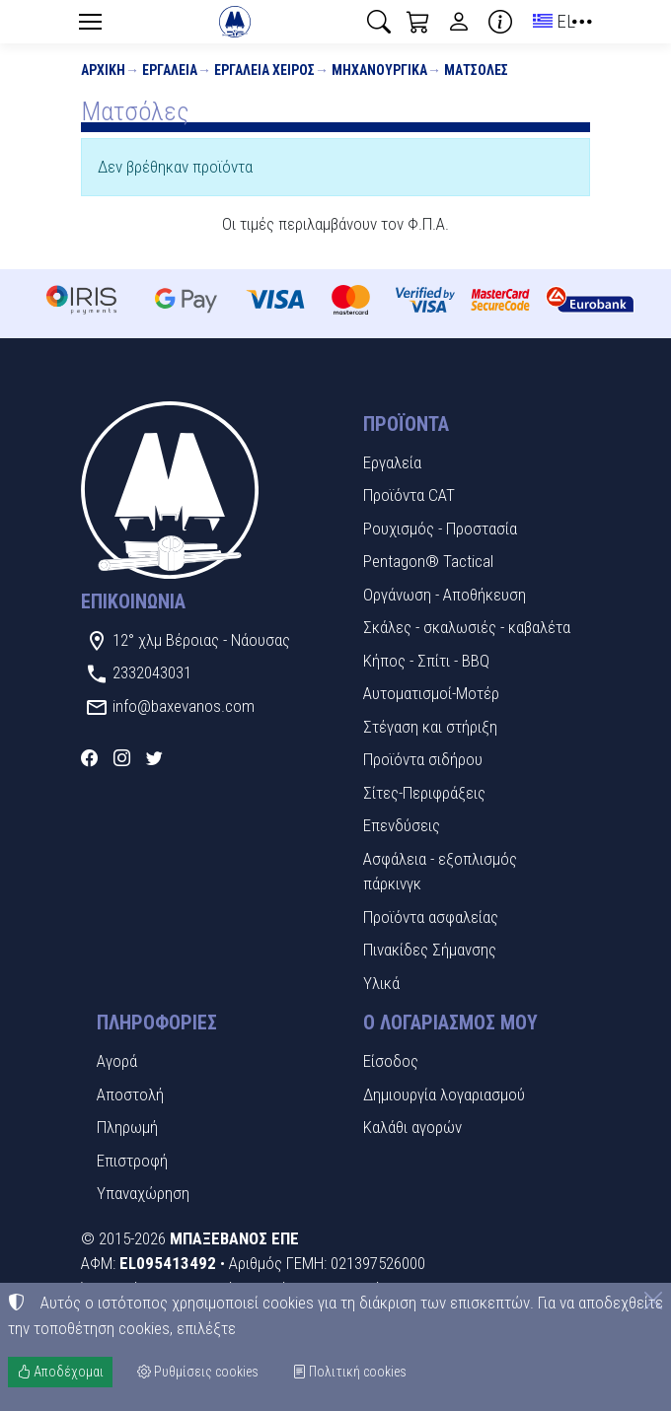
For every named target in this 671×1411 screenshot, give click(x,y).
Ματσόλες (476, 70)
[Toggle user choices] (459, 21)
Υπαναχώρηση (143, 1193)
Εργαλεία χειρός (264, 70)
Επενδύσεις (401, 825)
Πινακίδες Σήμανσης (429, 949)
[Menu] (90, 21)
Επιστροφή (132, 1160)
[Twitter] (154, 758)
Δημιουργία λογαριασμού (444, 1094)
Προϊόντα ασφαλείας (430, 917)
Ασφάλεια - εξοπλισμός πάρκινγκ (440, 871)
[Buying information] (500, 21)
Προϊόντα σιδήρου (423, 759)
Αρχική (103, 70)
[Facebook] (89, 758)
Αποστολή (130, 1094)
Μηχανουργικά (379, 70)
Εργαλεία (169, 70)
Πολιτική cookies (349, 1371)
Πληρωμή (127, 1127)
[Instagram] (121, 758)
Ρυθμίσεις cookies (198, 1371)
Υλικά (381, 983)
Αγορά (117, 1061)
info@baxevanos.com (183, 706)
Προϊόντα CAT (409, 495)
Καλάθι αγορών (412, 1127)
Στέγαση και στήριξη (430, 727)
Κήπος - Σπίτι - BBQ (426, 660)
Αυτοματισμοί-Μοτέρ (431, 693)
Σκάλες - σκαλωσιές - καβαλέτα (466, 627)
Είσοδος (390, 1061)
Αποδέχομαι (60, 1371)
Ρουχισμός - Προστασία (440, 528)
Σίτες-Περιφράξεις (424, 793)
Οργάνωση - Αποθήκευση (444, 594)
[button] (379, 21)
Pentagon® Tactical (428, 561)
